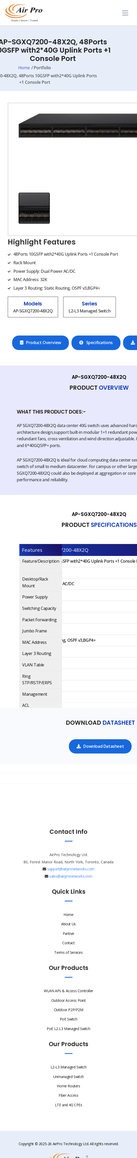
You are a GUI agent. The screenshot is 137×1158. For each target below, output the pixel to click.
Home (68, 921)
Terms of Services (68, 958)
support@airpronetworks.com (70, 875)
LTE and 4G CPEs (68, 1111)
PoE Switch (68, 1025)
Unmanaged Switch (68, 1082)
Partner (68, 940)
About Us (68, 930)
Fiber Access (68, 1101)
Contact (68, 949)
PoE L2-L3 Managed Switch (68, 1035)
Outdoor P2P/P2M (68, 1016)
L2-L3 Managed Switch (69, 1073)
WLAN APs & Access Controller (68, 997)
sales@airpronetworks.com (70, 882)
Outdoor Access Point (68, 1006)
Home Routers (68, 1092)
